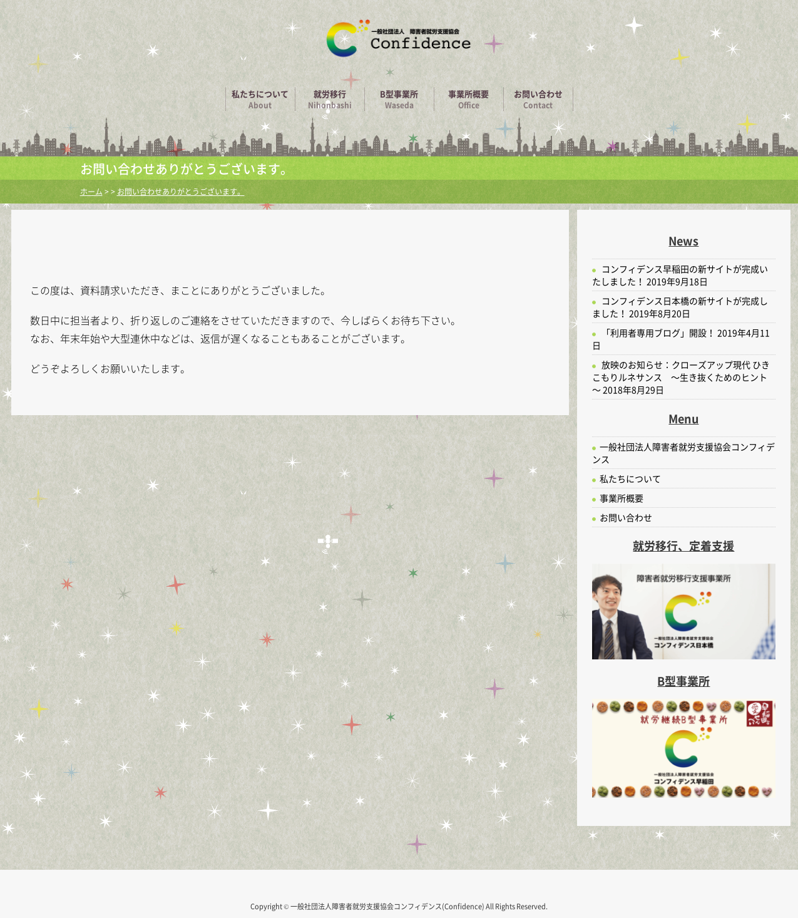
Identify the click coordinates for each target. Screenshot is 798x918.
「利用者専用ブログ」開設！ (658, 332)
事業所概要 (468, 99)
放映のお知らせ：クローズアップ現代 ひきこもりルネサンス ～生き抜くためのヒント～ (681, 377)
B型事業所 (399, 99)
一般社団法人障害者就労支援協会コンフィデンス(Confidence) (388, 906)
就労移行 (329, 99)
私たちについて (260, 99)
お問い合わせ (538, 99)
